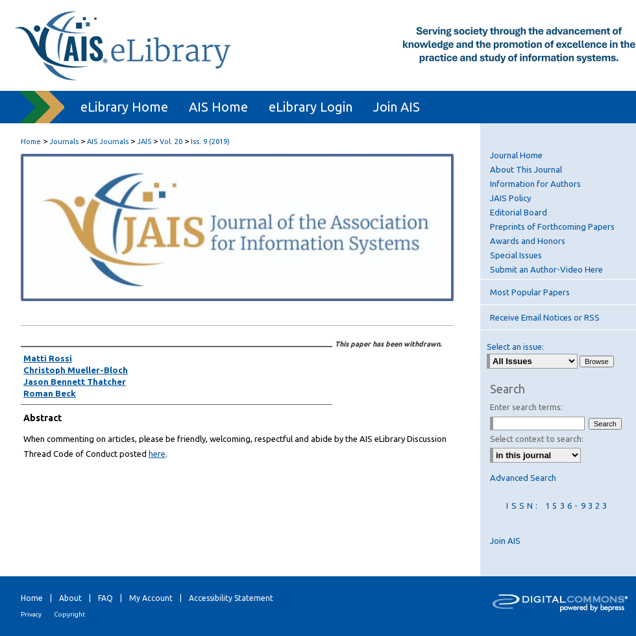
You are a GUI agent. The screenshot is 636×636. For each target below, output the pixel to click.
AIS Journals (107, 141)
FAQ (105, 598)
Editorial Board (518, 212)
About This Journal (526, 169)
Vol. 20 (171, 141)
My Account (151, 598)
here (157, 453)
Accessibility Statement (231, 598)
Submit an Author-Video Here (546, 269)
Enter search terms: (526, 406)
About (70, 598)
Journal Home (516, 155)
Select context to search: (536, 438)
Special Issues (516, 255)
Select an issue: (515, 346)
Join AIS (505, 540)
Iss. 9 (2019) (210, 141)
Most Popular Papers (530, 292)
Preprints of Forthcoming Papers (552, 226)
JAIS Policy (510, 197)
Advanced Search (523, 477)
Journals (64, 141)
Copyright (69, 614)
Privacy (31, 614)
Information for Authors (535, 183)
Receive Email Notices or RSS (545, 317)
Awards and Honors (527, 240)
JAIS (144, 141)
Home (31, 141)
